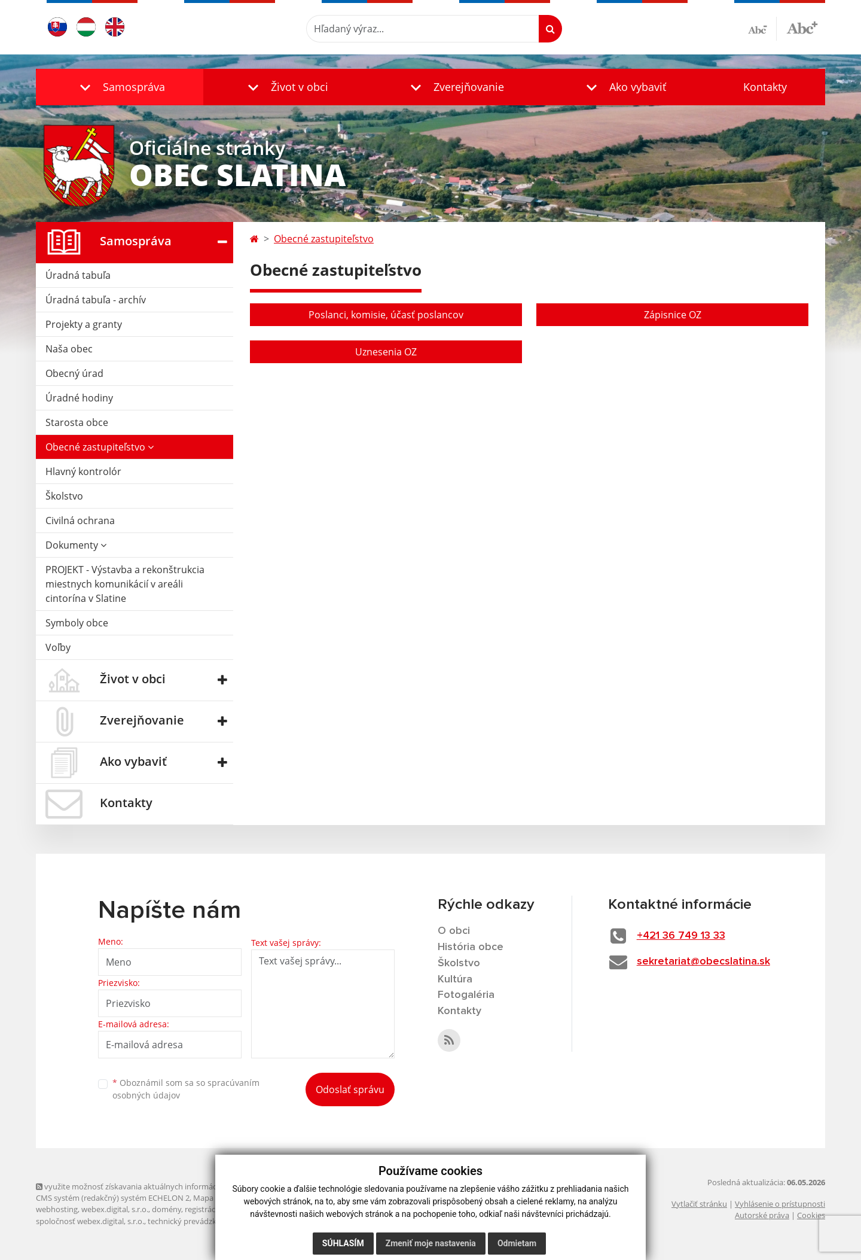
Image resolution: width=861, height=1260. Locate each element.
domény (166, 1209)
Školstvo (64, 496)
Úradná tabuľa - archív (95, 299)
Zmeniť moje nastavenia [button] (431, 1243)
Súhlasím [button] (343, 1243)
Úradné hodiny (79, 397)
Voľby (58, 647)
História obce (470, 947)
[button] (119, 87)
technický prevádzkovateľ (193, 1221)
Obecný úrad (74, 373)
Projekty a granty (83, 324)
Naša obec (69, 348)
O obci (454, 931)
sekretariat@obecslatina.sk (703, 961)
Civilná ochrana (80, 520)
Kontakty (765, 87)
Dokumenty (75, 545)
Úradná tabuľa (78, 275)
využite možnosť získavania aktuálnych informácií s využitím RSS (154, 1186)
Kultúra (455, 979)
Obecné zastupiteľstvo (99, 447)
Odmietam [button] (516, 1243)
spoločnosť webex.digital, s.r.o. (90, 1221)
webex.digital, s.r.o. (114, 1209)
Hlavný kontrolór (83, 471)
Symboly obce (76, 622)
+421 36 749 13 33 (681, 935)
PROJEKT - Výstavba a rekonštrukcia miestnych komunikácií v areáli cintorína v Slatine (124, 584)
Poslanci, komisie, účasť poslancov (386, 314)
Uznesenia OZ (386, 351)
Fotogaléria (466, 995)
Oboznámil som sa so (185, 1089)
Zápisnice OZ (672, 314)
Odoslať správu (350, 1089)
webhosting (57, 1209)
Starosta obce (76, 422)
